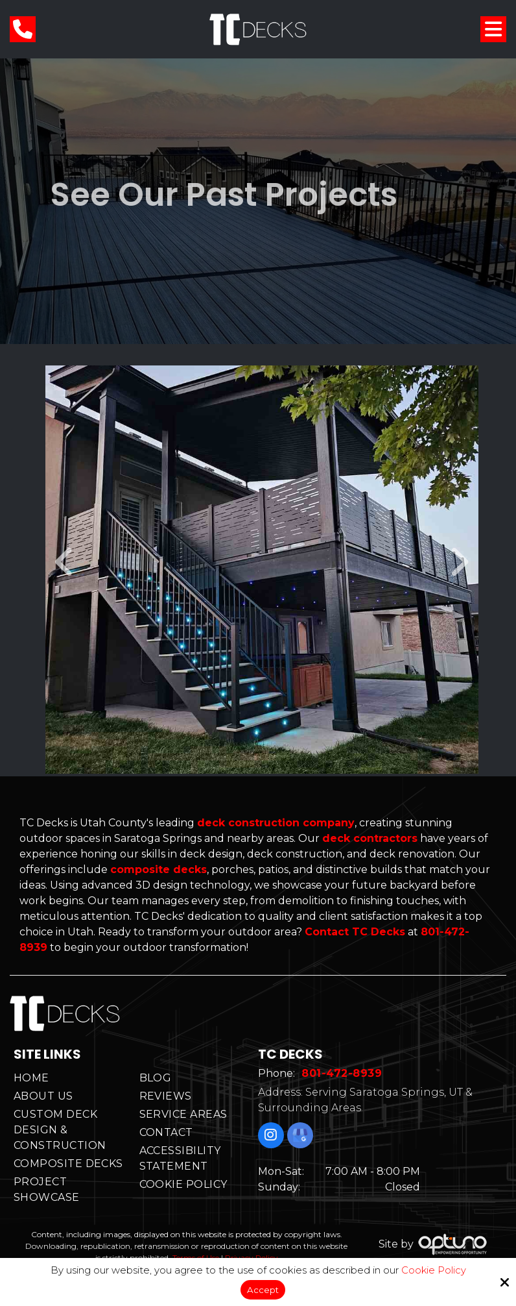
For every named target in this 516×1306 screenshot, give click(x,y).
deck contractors (369, 838)
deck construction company (276, 823)
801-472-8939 (347, 1078)
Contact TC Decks (355, 932)
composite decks (158, 869)
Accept (263, 1289)
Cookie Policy (433, 1269)
